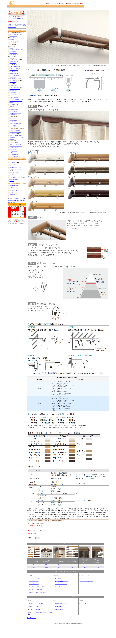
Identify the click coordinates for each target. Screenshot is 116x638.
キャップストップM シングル (36, 587)
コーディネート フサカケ (86, 578)
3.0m (34, 567)
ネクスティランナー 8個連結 (36, 603)
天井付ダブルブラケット (61, 609)
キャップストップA (34, 578)
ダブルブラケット (59, 606)
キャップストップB (34, 581)
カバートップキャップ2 (60, 578)
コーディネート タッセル (86, 581)
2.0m (34, 564)
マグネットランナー (34, 606)
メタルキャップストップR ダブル (37, 592)
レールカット (31, 618)
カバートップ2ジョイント (61, 584)
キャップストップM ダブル (36, 589)
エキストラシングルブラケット (62, 603)
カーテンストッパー (85, 603)
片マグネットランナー (34, 609)
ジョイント (57, 587)
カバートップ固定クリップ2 (61, 581)
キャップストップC (34, 584)
